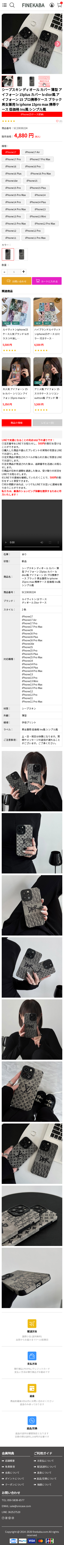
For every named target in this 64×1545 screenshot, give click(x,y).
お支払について (44, 1460)
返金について (43, 1472)
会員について (10, 1472)
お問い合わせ (16, 281)
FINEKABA (33, 5)
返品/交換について (45, 1478)
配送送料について (45, 1466)
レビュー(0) (47, 422)
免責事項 (8, 1466)
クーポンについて (13, 1484)
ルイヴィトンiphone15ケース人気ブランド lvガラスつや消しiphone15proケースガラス (16, 338)
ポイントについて (13, 1478)
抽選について (43, 1484)
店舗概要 (8, 1460)
